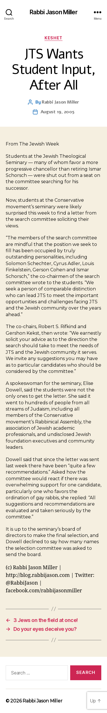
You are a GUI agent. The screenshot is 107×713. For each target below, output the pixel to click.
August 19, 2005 (57, 112)
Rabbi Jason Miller (53, 12)
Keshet (53, 37)
